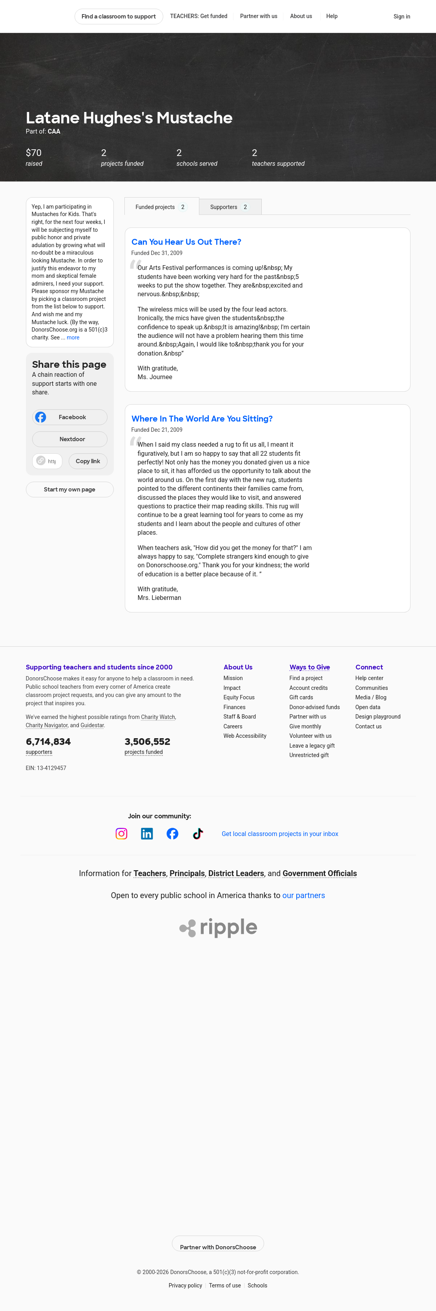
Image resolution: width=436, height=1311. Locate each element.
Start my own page (69, 489)
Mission (233, 678)
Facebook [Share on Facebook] (60, 418)
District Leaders (236, 873)
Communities (372, 688)
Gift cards (302, 697)
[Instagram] (121, 834)
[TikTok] (198, 834)
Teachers (149, 873)
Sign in (402, 16)
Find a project (306, 678)
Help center (369, 678)
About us (301, 16)
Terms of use (225, 1279)
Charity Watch (158, 717)
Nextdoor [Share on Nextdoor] (60, 439)
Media (363, 697)
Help (331, 16)
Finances (235, 707)
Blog (381, 697)
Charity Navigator (47, 725)
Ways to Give (310, 667)
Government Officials (320, 873)
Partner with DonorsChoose (218, 1237)
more (73, 337)
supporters (70, 745)
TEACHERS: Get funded (198, 16)
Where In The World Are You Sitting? (202, 419)
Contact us (369, 726)
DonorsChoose (47, 16)
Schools (257, 1279)
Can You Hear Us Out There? (186, 242)
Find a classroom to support (119, 16)
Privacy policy (185, 1279)
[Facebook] (172, 834)
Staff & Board (240, 716)
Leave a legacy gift (312, 746)
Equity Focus (239, 697)
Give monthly (305, 726)
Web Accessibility (245, 736)
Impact (232, 688)
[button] (70, 461)
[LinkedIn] (147, 834)
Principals (187, 873)
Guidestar (92, 725)
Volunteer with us (311, 736)
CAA (54, 131)
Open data (368, 707)
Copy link (88, 461)
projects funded (169, 745)
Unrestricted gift (309, 755)
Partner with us (258, 16)
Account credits (309, 688)
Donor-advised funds (315, 707)
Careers (233, 726)
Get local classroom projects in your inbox (280, 834)
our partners (304, 895)
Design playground (378, 716)
